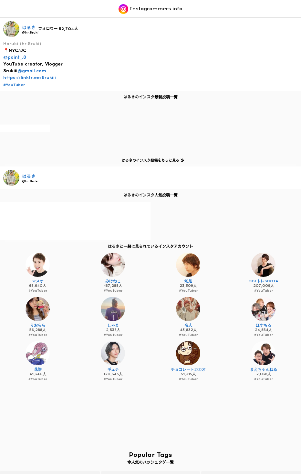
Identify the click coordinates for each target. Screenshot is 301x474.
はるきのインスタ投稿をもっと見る (151, 160)
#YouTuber (14, 85)
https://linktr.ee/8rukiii (29, 77)
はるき (29, 28)
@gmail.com (31, 71)
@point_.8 (14, 57)
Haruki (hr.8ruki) (22, 43)
